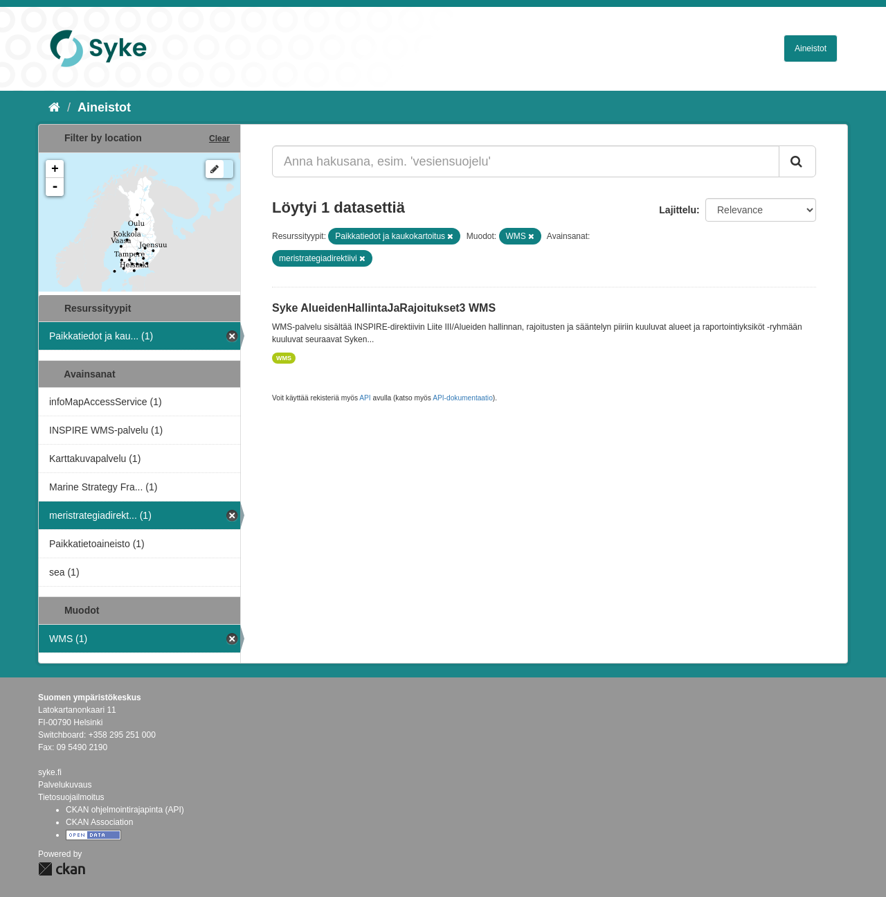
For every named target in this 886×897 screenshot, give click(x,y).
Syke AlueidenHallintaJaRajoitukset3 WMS (384, 308)
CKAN (61, 869)
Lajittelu (677, 209)
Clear (219, 138)
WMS (283, 358)
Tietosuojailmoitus (71, 797)
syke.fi (50, 772)
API (364, 398)
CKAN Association (99, 822)
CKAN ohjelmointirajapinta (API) (125, 810)
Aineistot (810, 48)
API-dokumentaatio (463, 398)
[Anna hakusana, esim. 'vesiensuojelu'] (525, 161)
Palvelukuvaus (64, 785)
